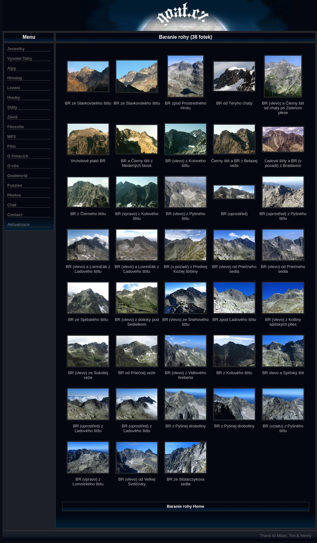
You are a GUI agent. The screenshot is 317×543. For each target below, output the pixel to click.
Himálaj (14, 78)
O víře (13, 165)
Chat (11, 205)
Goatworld (17, 175)
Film (11, 146)
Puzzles (14, 185)
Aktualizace (18, 224)
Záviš (12, 117)
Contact (14, 214)
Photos (14, 195)
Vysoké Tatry (19, 58)
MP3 (11, 136)
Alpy (11, 68)
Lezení (13, 87)
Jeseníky (16, 48)
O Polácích (17, 156)
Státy (12, 107)
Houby (13, 97)
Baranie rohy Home (185, 506)
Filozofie (15, 126)
